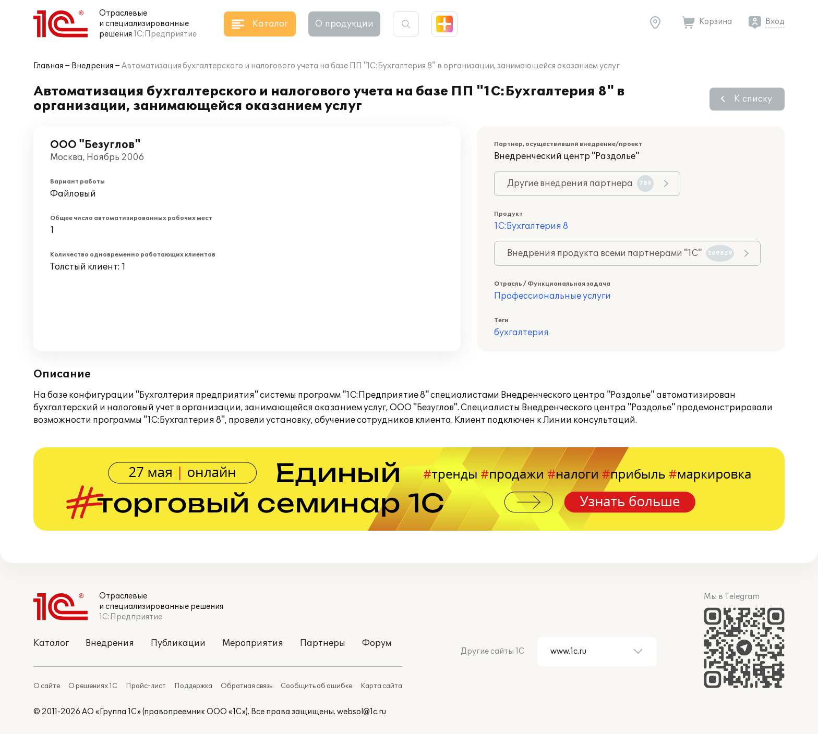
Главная (48, 66)
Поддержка (193, 686)
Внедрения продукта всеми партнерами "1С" (620, 253)
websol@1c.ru (361, 711)
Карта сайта (381, 686)
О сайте (46, 686)
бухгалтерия (521, 332)
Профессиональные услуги (552, 296)
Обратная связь (246, 686)
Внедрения (92, 66)
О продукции (344, 24)
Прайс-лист (146, 686)
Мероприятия (252, 643)
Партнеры (322, 643)
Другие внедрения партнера (580, 183)
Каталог (51, 643)
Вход (775, 21)
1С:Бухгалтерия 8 (531, 226)
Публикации (178, 643)
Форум (376, 643)
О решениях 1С (92, 686)
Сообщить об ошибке (316, 686)
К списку (753, 99)
